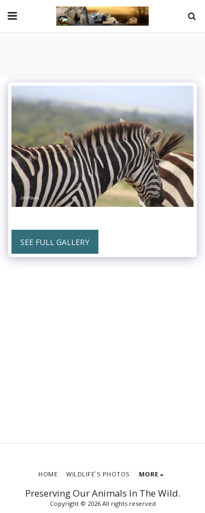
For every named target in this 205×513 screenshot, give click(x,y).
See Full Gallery (54, 242)
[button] (12, 15)
